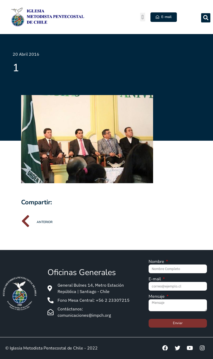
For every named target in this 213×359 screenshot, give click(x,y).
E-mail (155, 279)
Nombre (157, 261)
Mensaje (157, 296)
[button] (142, 17)
